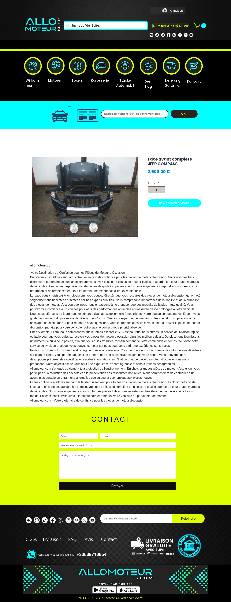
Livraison (55, 539)
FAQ (72, 539)
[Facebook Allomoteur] (168, 35)
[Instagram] (180, 35)
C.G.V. (31, 539)
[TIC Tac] (45, 520)
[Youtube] (191, 35)
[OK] (184, 114)
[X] (186, 35)
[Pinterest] (163, 35)
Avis (89, 539)
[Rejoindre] (188, 518)
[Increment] (162, 190)
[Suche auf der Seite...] (105, 25)
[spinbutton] (156, 190)
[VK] (151, 35)
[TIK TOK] (157, 35)
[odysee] (174, 35)
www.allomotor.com (124, 598)
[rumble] (61, 520)
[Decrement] (150, 190)
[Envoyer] (117, 486)
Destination (46, 272)
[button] (200, 25)
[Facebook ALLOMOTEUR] (53, 520)
